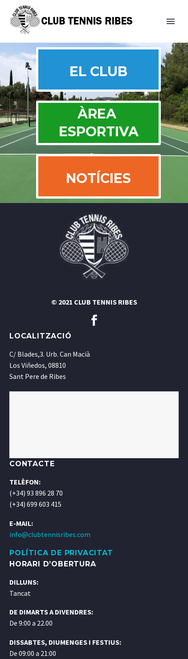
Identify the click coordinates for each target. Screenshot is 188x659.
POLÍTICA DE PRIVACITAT (61, 553)
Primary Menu (171, 21)
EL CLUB (98, 71)
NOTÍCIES (98, 178)
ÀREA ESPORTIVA (99, 123)
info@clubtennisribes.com (49, 534)
